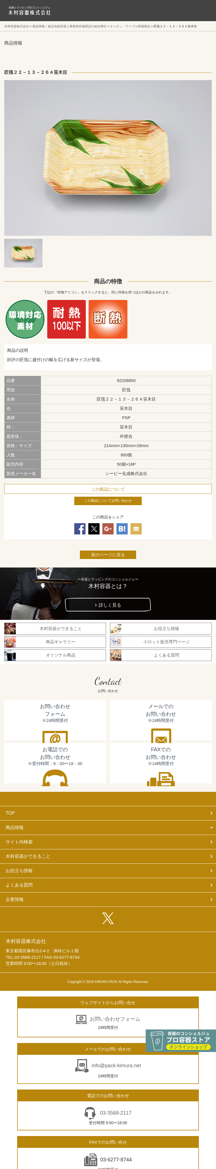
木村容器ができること (28, 856)
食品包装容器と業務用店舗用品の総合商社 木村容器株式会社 (29, 10)
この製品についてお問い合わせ (108, 501)
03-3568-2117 (114, 1113)
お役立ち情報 (19, 870)
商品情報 (15, 827)
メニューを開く (199, 10)
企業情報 (15, 899)
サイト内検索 (19, 841)
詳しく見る (110, 605)
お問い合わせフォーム (115, 1019)
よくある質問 (19, 885)
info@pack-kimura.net (116, 1065)
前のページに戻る (108, 554)
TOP (10, 813)
